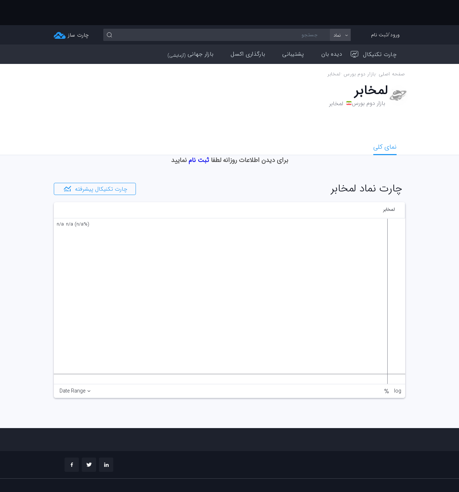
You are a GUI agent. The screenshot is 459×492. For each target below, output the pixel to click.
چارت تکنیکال (374, 29)
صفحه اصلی (392, 49)
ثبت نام (199, 135)
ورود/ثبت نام (385, 10)
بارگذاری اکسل (248, 28)
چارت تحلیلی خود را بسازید (369, 476)
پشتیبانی (293, 28)
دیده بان (331, 28)
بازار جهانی (190, 29)
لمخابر (334, 49)
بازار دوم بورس (359, 49)
